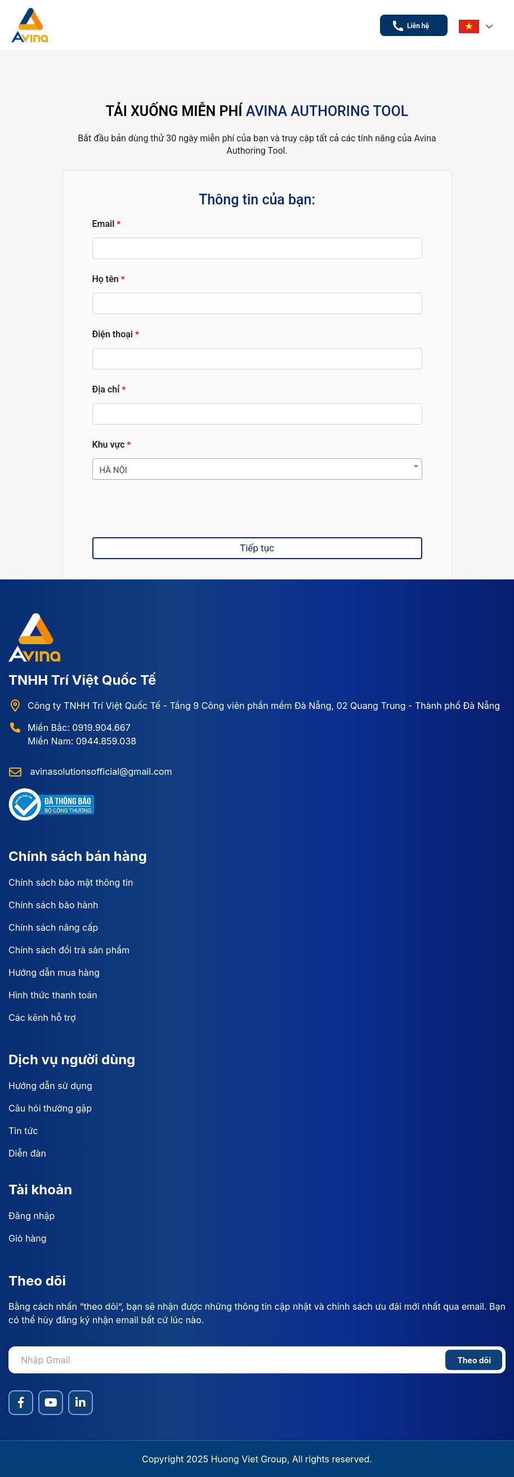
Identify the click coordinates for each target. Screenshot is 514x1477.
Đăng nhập (31, 1215)
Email (106, 224)
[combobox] (257, 469)
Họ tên (108, 279)
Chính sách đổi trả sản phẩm (68, 950)
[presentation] (177, 515)
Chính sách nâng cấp (53, 927)
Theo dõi (474, 1360)
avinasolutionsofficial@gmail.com (100, 771)
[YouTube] (50, 1402)
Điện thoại (115, 335)
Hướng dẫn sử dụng (50, 1085)
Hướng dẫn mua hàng (54, 972)
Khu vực (111, 445)
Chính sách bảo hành (53, 905)
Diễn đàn (27, 1153)
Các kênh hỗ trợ (42, 1017)
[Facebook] (20, 1402)
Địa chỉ (109, 390)
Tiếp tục (257, 548)
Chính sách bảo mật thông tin (70, 882)
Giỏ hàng (27, 1238)
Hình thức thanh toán (52, 995)
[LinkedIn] (80, 1402)
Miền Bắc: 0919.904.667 (79, 727)
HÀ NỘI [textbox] (113, 470)
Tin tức (23, 1130)
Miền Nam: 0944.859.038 (82, 741)
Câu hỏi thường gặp (50, 1108)
